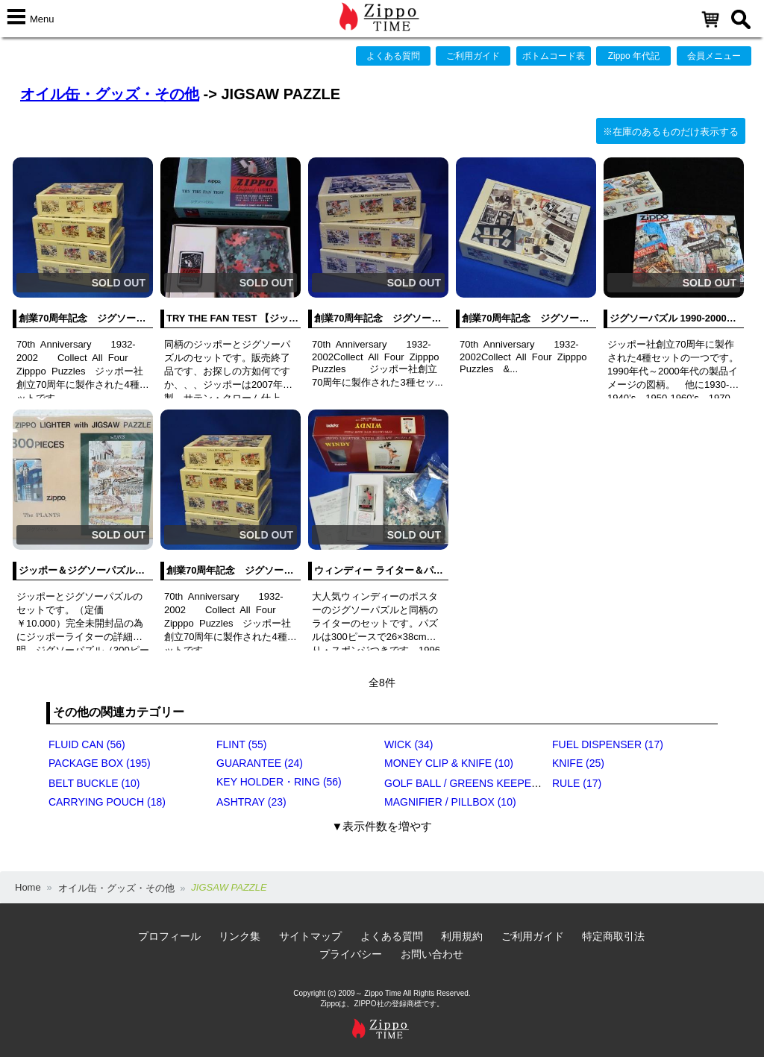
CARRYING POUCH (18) (107, 802)
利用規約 (462, 936)
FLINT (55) (241, 744)
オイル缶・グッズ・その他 (109, 94)
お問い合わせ (432, 954)
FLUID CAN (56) (86, 744)
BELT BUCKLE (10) (94, 783)
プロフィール (169, 936)
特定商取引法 (613, 936)
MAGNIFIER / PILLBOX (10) (450, 802)
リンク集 (239, 936)
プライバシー (350, 954)
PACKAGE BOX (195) (99, 763)
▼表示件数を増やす (382, 826)
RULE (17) (576, 783)
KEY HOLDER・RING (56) (279, 782)
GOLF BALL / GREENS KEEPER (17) (472, 783)
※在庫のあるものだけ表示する (671, 131)
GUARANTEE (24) (259, 763)
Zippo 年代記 (634, 56)
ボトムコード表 (553, 56)
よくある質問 (393, 56)
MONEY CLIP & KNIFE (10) (448, 763)
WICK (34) (408, 744)
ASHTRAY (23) (251, 802)
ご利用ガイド (473, 56)
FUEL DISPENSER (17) (607, 744)
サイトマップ (310, 936)
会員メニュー (714, 56)
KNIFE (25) (578, 763)
